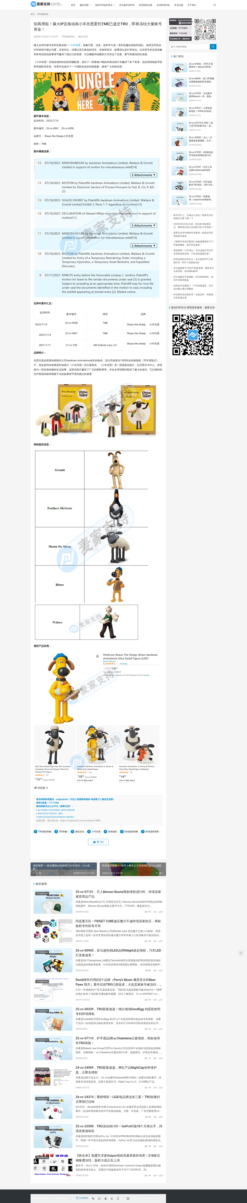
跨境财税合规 (155, 5)
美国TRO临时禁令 (114, 5)
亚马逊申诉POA (136, 5)
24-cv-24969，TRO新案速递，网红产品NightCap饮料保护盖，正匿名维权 (116, 1079)
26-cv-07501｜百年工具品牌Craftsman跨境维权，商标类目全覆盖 (200, 170)
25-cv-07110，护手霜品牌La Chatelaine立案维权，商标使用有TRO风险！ (118, 1048)
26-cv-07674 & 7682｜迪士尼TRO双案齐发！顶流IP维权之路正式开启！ (201, 126)
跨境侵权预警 (152, 831)
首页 (83, 5)
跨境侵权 (112, 831)
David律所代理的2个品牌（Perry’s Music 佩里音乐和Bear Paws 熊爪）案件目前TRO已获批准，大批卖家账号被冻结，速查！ (119, 987)
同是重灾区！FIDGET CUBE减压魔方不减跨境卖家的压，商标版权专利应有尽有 (118, 925)
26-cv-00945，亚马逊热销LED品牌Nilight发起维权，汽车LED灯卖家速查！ (118, 956)
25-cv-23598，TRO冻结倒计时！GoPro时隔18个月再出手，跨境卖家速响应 (119, 1140)
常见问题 (188, 5)
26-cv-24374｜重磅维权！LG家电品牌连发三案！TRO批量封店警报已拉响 (118, 1110)
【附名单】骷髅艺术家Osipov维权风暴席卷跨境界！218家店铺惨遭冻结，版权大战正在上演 (118, 1171)
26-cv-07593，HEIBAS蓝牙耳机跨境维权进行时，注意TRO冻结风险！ (201, 155)
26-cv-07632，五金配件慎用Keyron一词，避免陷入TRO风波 (201, 96)
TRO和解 (63, 831)
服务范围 (94, 5)
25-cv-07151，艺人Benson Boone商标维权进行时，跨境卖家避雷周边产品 (118, 895)
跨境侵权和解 (131, 831)
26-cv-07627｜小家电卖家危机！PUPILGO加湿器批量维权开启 (201, 111)
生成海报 (81, 1198)
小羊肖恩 (75, 45)
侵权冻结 (79, 831)
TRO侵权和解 (44, 831)
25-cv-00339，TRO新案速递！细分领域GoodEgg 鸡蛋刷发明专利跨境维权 (118, 1018)
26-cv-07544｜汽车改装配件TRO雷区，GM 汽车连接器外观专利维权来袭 (201, 185)
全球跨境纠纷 (173, 5)
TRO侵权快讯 (68, 36)
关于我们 (202, 5)
